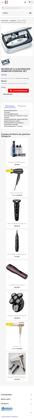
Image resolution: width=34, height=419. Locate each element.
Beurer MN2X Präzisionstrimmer (17, 254)
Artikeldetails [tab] (21, 106)
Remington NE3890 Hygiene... (17, 162)
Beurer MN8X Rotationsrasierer (17, 223)
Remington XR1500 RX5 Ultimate (17, 315)
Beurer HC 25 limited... (17, 193)
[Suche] (17, 8)
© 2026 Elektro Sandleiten (9, 417)
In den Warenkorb (18, 91)
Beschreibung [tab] (9, 106)
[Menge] (3, 91)
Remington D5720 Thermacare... (17, 377)
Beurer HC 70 (17, 346)
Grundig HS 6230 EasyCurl (17, 285)
